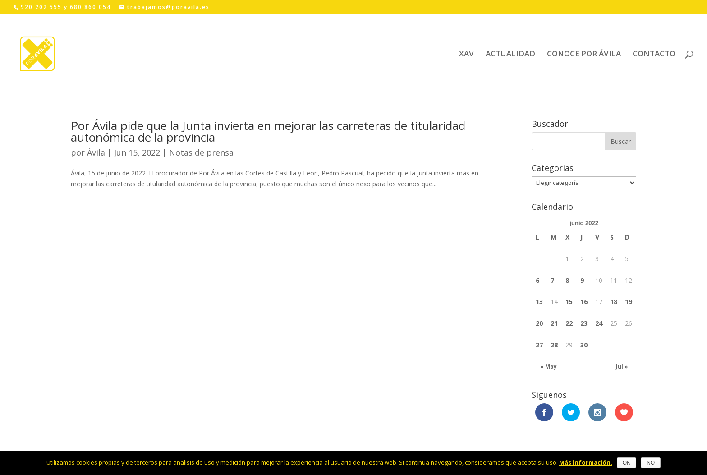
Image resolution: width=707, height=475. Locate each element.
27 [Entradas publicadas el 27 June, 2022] (539, 345)
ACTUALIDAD (510, 55)
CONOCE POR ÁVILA (584, 55)
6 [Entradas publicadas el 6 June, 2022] (537, 280)
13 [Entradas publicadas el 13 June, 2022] (539, 301)
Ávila (96, 152)
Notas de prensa (201, 152)
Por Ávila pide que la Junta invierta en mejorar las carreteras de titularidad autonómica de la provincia (268, 131)
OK (626, 463)
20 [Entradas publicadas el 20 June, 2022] (539, 323)
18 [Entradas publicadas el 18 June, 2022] (613, 301)
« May (548, 366)
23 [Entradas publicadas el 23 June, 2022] (584, 323)
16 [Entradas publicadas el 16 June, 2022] (584, 301)
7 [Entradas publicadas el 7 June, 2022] (552, 280)
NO (651, 463)
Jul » (622, 366)
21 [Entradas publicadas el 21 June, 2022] (554, 323)
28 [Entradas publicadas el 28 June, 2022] (554, 345)
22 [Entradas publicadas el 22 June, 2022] (569, 323)
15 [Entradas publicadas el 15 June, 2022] (569, 301)
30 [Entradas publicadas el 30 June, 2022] (584, 345)
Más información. (585, 462)
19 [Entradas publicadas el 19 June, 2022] (628, 301)
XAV (466, 55)
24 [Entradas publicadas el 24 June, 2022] (598, 323)
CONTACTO (654, 55)
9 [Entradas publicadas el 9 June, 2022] (582, 280)
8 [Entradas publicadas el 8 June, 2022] (567, 280)
